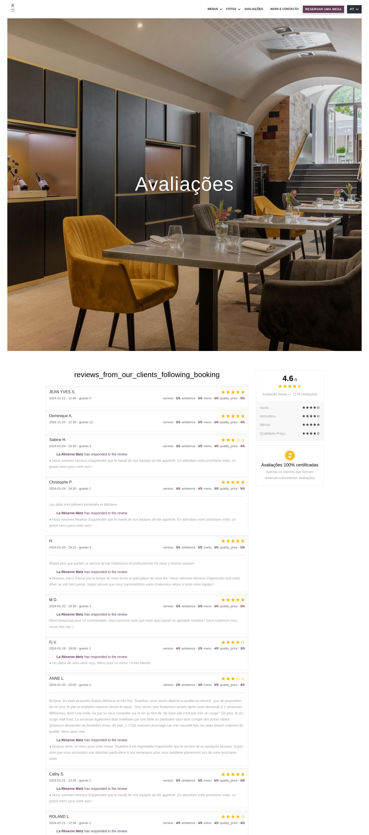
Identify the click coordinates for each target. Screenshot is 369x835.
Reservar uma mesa (323, 9)
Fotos (233, 9)
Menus (215, 9)
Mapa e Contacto (284, 9)
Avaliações (253, 9)
